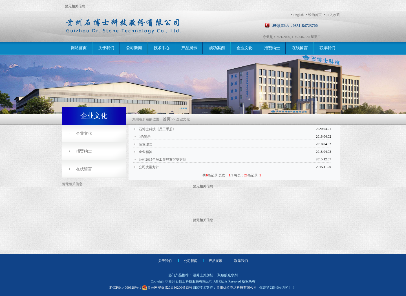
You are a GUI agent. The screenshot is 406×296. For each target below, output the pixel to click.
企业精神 (145, 152)
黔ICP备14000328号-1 (125, 288)
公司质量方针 (148, 167)
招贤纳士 (272, 48)
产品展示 (189, 48)
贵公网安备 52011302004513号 (167, 287)
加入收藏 (333, 15)
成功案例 (217, 48)
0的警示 (144, 137)
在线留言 (300, 48)
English (298, 15)
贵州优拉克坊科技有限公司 (236, 288)
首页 (167, 119)
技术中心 (161, 48)
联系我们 (327, 48)
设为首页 (315, 15)
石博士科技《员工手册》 (157, 129)
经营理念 (145, 144)
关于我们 (106, 48)
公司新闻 (134, 48)
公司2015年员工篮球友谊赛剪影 (162, 160)
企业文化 (244, 48)
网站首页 (79, 48)
